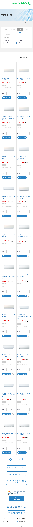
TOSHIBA (7, 41)
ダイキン (7, 44)
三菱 (19, 44)
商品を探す (5, 518)
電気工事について (22, 522)
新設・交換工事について (24, 520)
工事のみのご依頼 (22, 518)
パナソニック (21, 41)
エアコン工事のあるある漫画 (16, 497)
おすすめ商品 (6, 520)
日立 (6, 46)
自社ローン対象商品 (7, 522)
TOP (19, 23)
